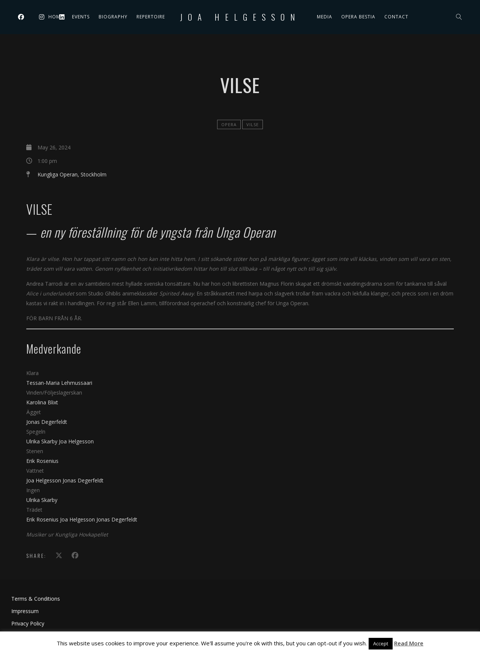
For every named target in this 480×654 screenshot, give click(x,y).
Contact (396, 17)
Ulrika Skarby (42, 441)
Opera (229, 124)
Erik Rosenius (42, 460)
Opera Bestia (358, 17)
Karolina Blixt (42, 402)
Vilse (252, 124)
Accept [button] (380, 643)
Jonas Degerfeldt (46, 421)
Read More (408, 643)
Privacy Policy (27, 623)
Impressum (25, 611)
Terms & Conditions (35, 598)
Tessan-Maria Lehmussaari (59, 382)
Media (324, 17)
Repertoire (150, 17)
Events (81, 17)
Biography (113, 17)
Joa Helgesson (240, 17)
